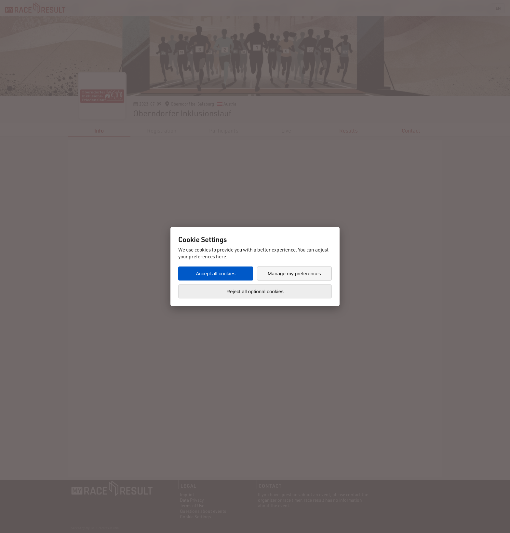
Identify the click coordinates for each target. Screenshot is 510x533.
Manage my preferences (294, 273)
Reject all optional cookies (255, 291)
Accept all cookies (215, 273)
